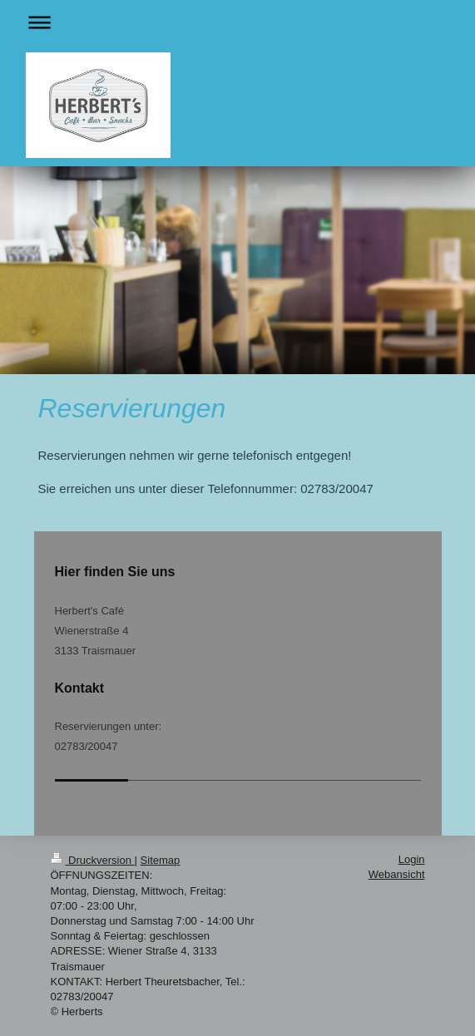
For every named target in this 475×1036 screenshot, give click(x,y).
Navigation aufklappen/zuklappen (238, 22)
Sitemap (161, 860)
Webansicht (397, 874)
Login (411, 859)
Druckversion (93, 860)
